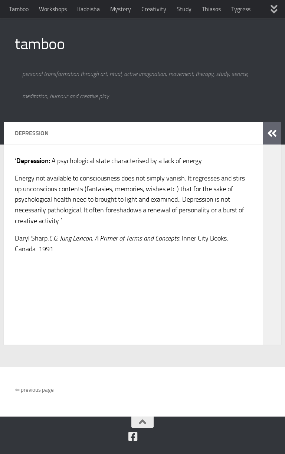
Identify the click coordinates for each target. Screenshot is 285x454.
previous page (34, 390)
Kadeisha (88, 9)
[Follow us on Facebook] (133, 436)
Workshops (53, 9)
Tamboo (19, 9)
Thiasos (211, 9)
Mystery (120, 9)
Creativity (153, 9)
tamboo (40, 44)
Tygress (240, 9)
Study (184, 9)
